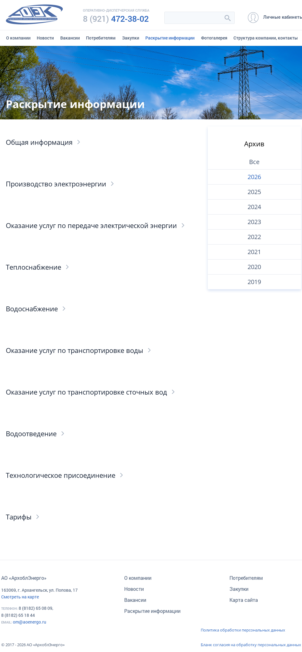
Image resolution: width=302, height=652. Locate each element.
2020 (254, 267)
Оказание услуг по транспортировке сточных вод (86, 391)
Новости (45, 38)
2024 (254, 207)
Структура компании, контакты (265, 38)
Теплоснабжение (33, 267)
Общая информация (39, 142)
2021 (254, 252)
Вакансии (70, 38)
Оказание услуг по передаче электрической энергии (91, 225)
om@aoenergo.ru (29, 622)
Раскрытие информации (170, 38)
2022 (254, 237)
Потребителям (101, 38)
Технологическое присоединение (60, 475)
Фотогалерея (214, 38)
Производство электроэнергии (56, 183)
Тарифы (19, 516)
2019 (254, 282)
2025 (254, 192)
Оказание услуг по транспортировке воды (74, 350)
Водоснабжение (32, 308)
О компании (18, 38)
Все (254, 162)
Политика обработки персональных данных (243, 630)
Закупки (130, 38)
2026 (254, 177)
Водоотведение (31, 433)
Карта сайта (243, 600)
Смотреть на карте (20, 597)
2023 (254, 222)
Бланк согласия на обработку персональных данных (251, 644)
